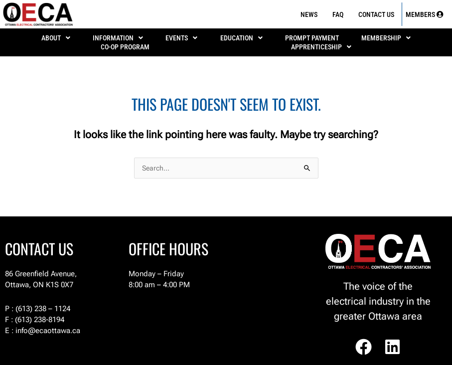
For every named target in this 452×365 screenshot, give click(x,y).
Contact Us (376, 14)
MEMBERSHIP (386, 38)
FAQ (337, 14)
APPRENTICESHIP (321, 47)
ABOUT (55, 38)
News (309, 14)
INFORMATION (118, 38)
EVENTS (181, 38)
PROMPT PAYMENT (312, 38)
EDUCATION (241, 38)
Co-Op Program (125, 47)
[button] (55, 37)
